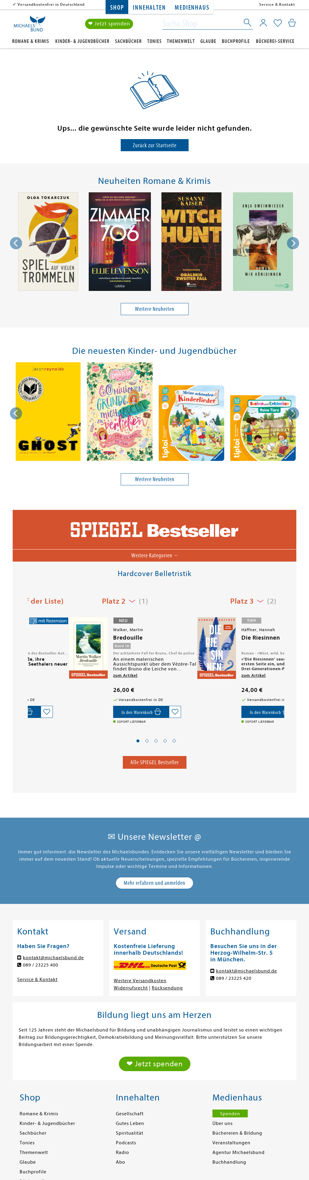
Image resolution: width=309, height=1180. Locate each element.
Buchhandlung (229, 1162)
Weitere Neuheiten (154, 309)
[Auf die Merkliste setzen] (134, 712)
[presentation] (16, 243)
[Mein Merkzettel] (277, 23)
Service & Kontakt (277, 4)
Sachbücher (128, 41)
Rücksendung (167, 988)
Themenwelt (181, 41)
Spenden (230, 1113)
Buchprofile (236, 41)
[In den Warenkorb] (100, 712)
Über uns (222, 1123)
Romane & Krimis (30, 41)
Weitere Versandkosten (140, 980)
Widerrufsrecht (131, 988)
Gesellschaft (130, 1113)
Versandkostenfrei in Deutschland (51, 4)
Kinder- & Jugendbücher (82, 41)
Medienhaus (192, 7)
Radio (122, 1152)
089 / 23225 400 (40, 965)
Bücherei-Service (275, 41)
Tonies (154, 41)
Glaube (208, 41)
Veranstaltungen (231, 1143)
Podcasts (126, 1143)
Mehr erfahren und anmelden (154, 882)
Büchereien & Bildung (237, 1133)
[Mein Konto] (263, 22)
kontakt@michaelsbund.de (53, 957)
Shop (117, 7)
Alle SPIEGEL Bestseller (154, 762)
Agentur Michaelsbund (238, 1152)
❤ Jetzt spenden (109, 24)
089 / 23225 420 (233, 978)
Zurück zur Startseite (155, 145)
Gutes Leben (130, 1123)
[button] (137, 740)
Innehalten (149, 7)
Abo (120, 1162)
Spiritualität (129, 1133)
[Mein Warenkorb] (292, 22)
